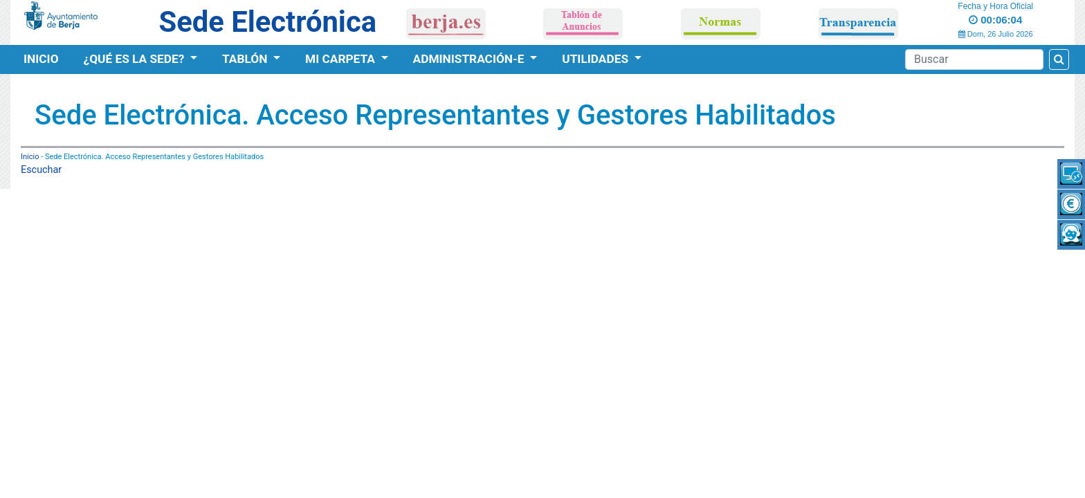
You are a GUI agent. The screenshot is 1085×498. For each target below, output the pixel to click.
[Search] (974, 59)
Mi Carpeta (341, 59)
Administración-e (470, 59)
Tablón (246, 59)
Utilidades (596, 59)
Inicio (41, 59)
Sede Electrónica (267, 22)
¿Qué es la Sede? (136, 59)
